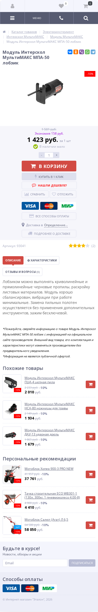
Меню (37, 18)
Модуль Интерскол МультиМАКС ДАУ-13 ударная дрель (50, 432)
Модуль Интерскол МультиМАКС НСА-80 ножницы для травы (50, 406)
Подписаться (82, 563)
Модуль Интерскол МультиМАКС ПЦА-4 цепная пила (50, 380)
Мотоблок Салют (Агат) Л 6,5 (46, 520)
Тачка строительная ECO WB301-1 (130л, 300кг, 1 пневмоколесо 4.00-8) (52, 495)
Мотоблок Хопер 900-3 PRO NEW (49, 469)
